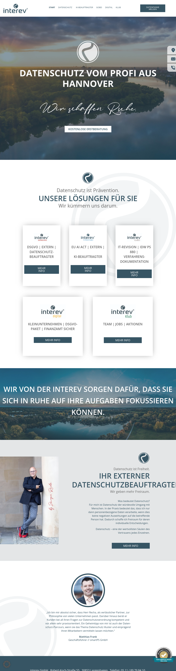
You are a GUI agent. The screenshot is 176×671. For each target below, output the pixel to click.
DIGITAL (109, 7)
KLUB (118, 7)
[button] (7, 664)
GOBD (99, 7)
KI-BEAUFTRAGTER (84, 7)
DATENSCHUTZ (65, 7)
